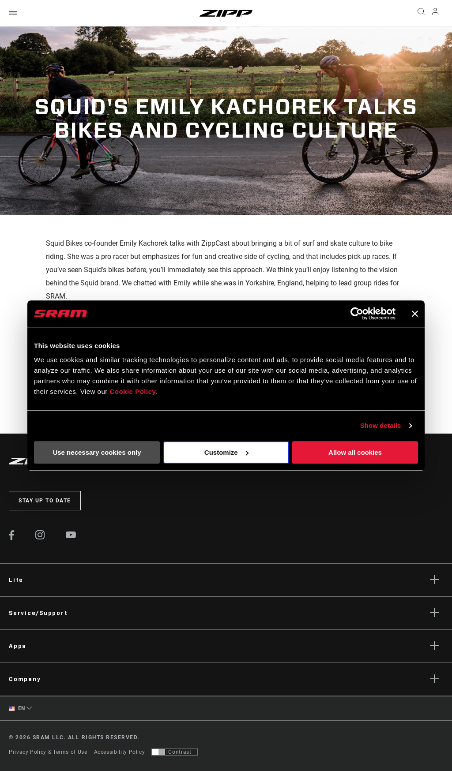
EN (17, 708)
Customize (226, 452)
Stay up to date (45, 501)
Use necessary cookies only (97, 452)
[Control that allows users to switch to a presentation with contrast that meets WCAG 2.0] (174, 752)
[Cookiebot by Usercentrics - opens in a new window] (357, 313)
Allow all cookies (355, 452)
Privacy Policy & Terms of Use (48, 752)
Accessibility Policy (119, 752)
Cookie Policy (132, 391)
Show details (380, 425)
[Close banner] (415, 314)
